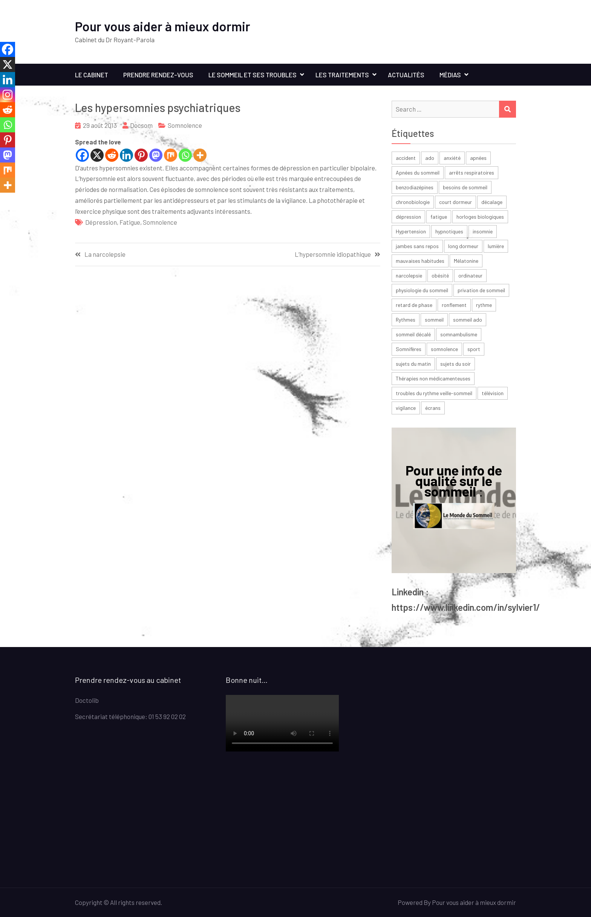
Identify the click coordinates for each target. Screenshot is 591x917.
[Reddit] (111, 155)
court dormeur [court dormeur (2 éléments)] (455, 202)
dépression (101, 222)
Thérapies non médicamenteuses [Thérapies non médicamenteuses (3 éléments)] (433, 378)
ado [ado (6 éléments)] (429, 158)
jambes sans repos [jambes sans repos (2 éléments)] (417, 246)
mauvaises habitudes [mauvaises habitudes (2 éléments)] (420, 261)
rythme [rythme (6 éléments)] (484, 305)
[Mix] (170, 155)
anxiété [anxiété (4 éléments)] (452, 158)
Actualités (406, 74)
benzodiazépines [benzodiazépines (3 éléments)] (414, 187)
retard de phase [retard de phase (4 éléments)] (414, 305)
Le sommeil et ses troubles (252, 74)
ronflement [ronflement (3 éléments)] (454, 305)
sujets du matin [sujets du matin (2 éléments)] (413, 363)
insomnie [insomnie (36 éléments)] (483, 231)
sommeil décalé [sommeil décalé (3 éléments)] (413, 334)
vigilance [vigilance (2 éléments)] (406, 408)
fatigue (129, 222)
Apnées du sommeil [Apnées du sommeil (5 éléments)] (417, 172)
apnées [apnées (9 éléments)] (478, 158)
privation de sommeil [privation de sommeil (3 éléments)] (481, 290)
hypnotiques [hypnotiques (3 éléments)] (449, 231)
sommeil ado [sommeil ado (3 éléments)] (467, 319)
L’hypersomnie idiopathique (333, 254)
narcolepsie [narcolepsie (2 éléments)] (409, 275)
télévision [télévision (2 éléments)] (493, 393)
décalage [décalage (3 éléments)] (491, 202)
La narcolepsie (105, 254)
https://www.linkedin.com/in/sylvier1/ (466, 607)
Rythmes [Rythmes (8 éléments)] (405, 319)
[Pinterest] (141, 155)
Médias (450, 74)
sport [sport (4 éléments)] (473, 349)
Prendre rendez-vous (158, 74)
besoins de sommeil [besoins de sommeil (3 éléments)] (465, 187)
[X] (97, 155)
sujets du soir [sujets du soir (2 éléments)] (455, 363)
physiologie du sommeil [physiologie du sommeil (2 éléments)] (422, 290)
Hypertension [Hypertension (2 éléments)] (411, 231)
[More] (200, 155)
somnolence (160, 222)
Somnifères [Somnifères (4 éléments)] (408, 349)
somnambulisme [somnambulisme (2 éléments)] (458, 334)
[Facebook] (82, 155)
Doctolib (87, 700)
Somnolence (185, 125)
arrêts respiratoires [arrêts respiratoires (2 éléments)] (471, 172)
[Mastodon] (155, 155)
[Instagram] (7, 94)
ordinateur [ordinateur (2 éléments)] (470, 275)
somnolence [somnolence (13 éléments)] (444, 349)
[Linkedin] (126, 155)
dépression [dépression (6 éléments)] (408, 216)
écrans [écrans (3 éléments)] (433, 408)
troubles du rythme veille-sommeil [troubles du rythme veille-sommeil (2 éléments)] (434, 393)
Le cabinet (91, 74)
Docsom (141, 125)
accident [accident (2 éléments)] (406, 158)
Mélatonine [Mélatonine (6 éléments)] (466, 261)
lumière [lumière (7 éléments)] (496, 246)
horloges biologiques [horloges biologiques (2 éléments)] (480, 216)
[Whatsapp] (185, 155)
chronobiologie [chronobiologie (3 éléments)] (413, 202)
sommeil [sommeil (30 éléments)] (434, 319)
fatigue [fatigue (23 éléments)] (438, 216)
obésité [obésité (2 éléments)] (440, 275)
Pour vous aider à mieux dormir (162, 26)
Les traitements (342, 74)
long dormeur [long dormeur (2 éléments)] (463, 246)
